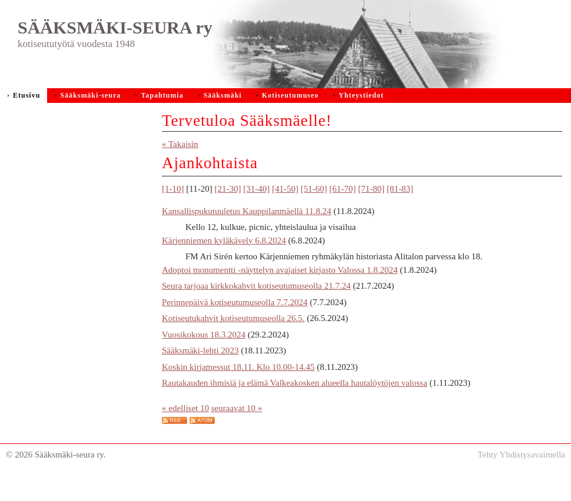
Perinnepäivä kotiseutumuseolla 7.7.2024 (234, 325)
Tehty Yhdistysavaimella (521, 478)
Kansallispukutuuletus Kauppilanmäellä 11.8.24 (246, 234)
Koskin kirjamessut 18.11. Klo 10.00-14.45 (238, 390)
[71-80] (371, 212)
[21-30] (227, 212)
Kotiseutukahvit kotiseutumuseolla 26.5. (233, 341)
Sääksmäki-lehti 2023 (200, 374)
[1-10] (173, 212)
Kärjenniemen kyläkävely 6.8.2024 (224, 264)
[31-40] (256, 212)
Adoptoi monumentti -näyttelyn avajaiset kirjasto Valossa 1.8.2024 (280, 293)
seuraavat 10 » (237, 431)
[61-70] (342, 212)
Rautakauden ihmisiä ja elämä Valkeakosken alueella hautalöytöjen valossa (294, 406)
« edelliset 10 (185, 431)
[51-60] (314, 212)
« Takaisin (180, 167)
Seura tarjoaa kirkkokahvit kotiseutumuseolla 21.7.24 (256, 309)
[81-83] (400, 212)
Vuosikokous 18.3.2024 (203, 358)
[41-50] (285, 212)
